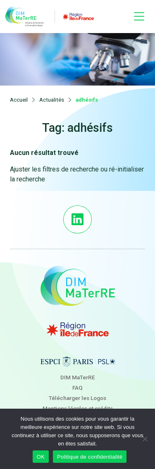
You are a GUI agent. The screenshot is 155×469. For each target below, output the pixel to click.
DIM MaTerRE (77, 377)
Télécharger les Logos (77, 398)
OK (41, 457)
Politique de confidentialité (89, 457)
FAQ (77, 387)
